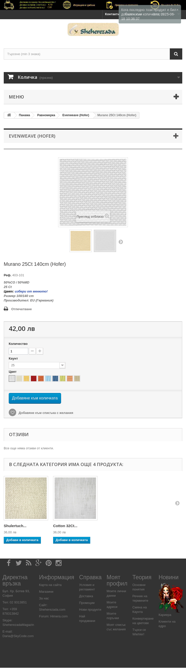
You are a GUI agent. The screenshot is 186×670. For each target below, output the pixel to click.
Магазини (46, 591)
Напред (120, 241)
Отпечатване (21, 309)
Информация (56, 577)
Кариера (165, 615)
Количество (18, 344)
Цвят (13, 372)
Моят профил (117, 580)
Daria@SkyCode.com (18, 636)
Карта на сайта (50, 585)
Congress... (63, 526)
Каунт (14, 358)
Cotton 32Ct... (164, 526)
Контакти (112, 14)
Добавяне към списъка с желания (45, 413)
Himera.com (58, 616)
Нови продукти (90, 609)
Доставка (86, 596)
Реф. (7, 275)
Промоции (86, 603)
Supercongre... (17, 526)
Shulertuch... (113, 526)
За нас (44, 598)
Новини (169, 577)
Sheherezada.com (52, 609)
